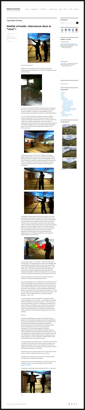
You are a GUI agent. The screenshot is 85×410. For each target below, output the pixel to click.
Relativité (15, 38)
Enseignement (34, 9)
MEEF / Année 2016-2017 (68, 102)
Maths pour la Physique (66, 105)
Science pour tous (53, 9)
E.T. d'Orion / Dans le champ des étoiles (68, 43)
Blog (60, 9)
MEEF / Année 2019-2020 (68, 104)
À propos (76, 9)
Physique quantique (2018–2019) (69, 109)
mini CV (65, 9)
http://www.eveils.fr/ (26, 364)
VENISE (34, 118)
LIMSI (43, 68)
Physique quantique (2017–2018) (69, 108)
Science (8, 35)
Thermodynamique (66, 110)
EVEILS (13, 37)
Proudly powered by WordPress (20, 404)
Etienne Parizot (13, 9)
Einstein (10, 37)
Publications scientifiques (67, 114)
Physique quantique (66, 107)
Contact (70, 9)
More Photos (62, 169)
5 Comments (9, 41)
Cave (8, 37)
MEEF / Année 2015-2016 (68, 100)
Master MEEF (65, 99)
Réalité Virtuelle (10, 38)
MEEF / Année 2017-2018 (68, 103)
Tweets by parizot (63, 83)
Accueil (27, 9)
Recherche (43, 9)
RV (7, 39)
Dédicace (63, 97)
